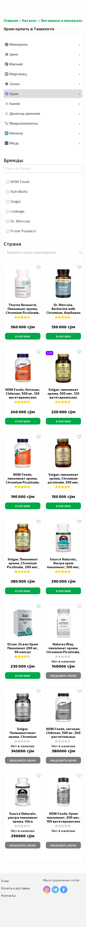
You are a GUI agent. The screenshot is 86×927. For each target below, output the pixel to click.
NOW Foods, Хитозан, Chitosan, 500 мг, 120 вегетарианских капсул (22, 395)
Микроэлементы (42, 123)
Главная (11, 20)
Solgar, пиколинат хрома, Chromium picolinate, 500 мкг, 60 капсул (63, 480)
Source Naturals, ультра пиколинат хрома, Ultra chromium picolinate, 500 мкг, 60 (22, 821)
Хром (42, 93)
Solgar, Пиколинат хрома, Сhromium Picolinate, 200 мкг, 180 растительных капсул (23, 567)
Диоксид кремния (42, 113)
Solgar (13, 201)
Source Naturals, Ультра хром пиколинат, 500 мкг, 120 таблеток (63, 565)
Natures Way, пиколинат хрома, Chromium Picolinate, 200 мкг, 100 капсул (63, 650)
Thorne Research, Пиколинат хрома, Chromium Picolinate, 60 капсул (23, 310)
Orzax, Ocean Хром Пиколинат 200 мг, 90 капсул (22, 648)
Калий (42, 103)
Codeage (15, 211)
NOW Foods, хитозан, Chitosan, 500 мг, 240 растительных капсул (63, 734)
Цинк (42, 54)
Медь (42, 143)
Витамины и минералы (62, 20)
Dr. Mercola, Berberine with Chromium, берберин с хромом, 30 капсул (63, 310)
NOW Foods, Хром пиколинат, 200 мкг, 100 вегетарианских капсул (63, 819)
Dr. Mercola (18, 221)
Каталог (29, 20)
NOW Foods (18, 181)
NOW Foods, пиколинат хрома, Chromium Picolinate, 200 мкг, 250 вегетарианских (23, 482)
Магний (42, 64)
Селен (42, 83)
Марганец (42, 74)
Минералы (42, 44)
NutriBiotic (17, 191)
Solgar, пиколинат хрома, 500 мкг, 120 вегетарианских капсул (63, 395)
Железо (42, 133)
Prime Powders (21, 231)
